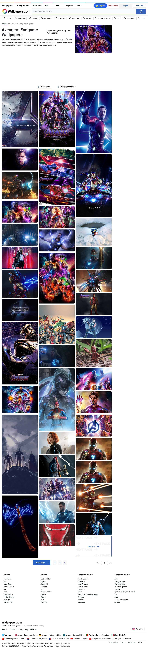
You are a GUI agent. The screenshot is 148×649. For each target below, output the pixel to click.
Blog (26, 629)
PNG (58, 5)
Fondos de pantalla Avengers (15, 639)
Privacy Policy (114, 642)
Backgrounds (23, 5)
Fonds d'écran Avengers (60, 639)
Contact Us (14, 629)
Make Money (113, 6)
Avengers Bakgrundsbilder (75, 635)
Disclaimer (131, 642)
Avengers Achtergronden (38, 639)
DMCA (140, 642)
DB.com (34, 629)
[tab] (43, 87)
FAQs (21, 629)
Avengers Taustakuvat (123, 639)
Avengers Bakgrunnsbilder (101, 639)
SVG (47, 5)
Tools (79, 5)
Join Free (139, 6)
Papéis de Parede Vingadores (99, 635)
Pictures (37, 5)
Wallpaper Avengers (80, 639)
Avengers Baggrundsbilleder (27, 635)
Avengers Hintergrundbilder (51, 635)
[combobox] (84, 11)
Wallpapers (7, 5)
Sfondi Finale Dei (120, 635)
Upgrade (102, 6)
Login (125, 6)
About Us (5, 629)
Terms (123, 642)
